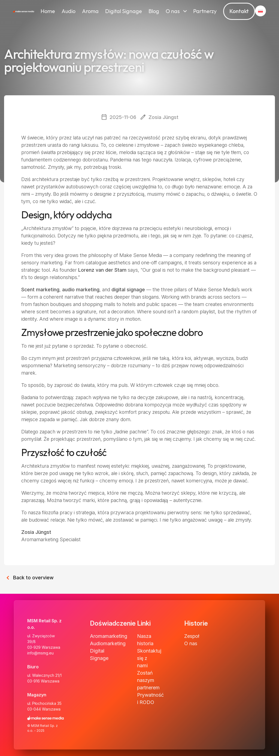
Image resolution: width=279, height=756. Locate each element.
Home (48, 11)
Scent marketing (40, 289)
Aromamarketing (108, 636)
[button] (260, 10)
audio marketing (80, 289)
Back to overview (29, 576)
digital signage (128, 289)
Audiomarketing (108, 643)
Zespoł (191, 636)
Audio (68, 11)
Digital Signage (123, 11)
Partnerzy (205, 11)
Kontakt (239, 11)
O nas (173, 11)
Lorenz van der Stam (102, 270)
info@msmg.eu (40, 653)
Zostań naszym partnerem (148, 680)
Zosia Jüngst (36, 532)
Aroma (90, 11)
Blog (153, 11)
